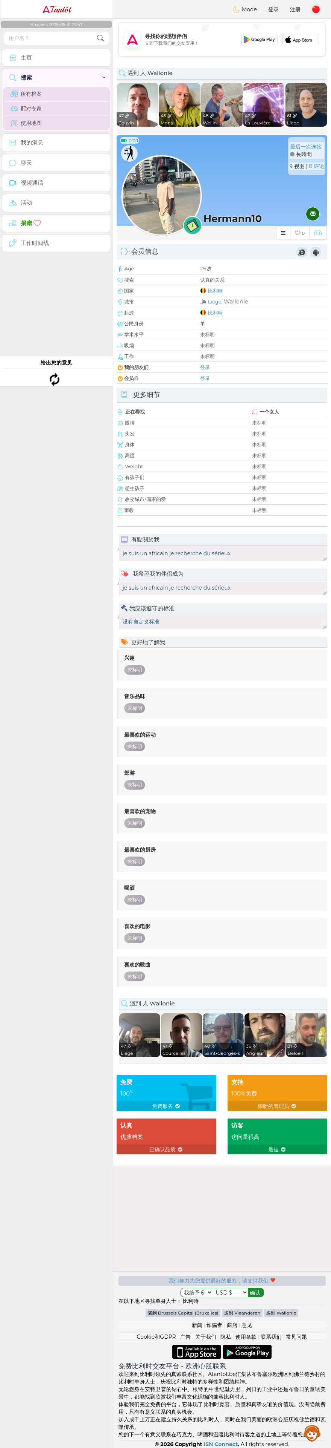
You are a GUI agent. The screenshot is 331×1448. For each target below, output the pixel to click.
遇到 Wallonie (281, 1313)
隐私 (225, 1336)
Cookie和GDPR (156, 1336)
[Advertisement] (221, 40)
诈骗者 (214, 1325)
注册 (295, 9)
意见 (246, 1325)
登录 (273, 9)
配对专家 (26, 108)
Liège (215, 302)
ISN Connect (221, 1444)
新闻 (197, 1325)
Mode (245, 9)
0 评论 (316, 166)
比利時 (215, 291)
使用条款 (246, 1336)
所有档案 (26, 94)
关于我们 (205, 1336)
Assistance (312, 1432)
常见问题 (296, 1336)
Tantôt (57, 9)
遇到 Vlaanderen (242, 1313)
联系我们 (271, 1336)
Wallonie (236, 301)
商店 (232, 1325)
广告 (185, 1336)
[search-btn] (100, 38)
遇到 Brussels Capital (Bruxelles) (183, 1313)
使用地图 (26, 123)
